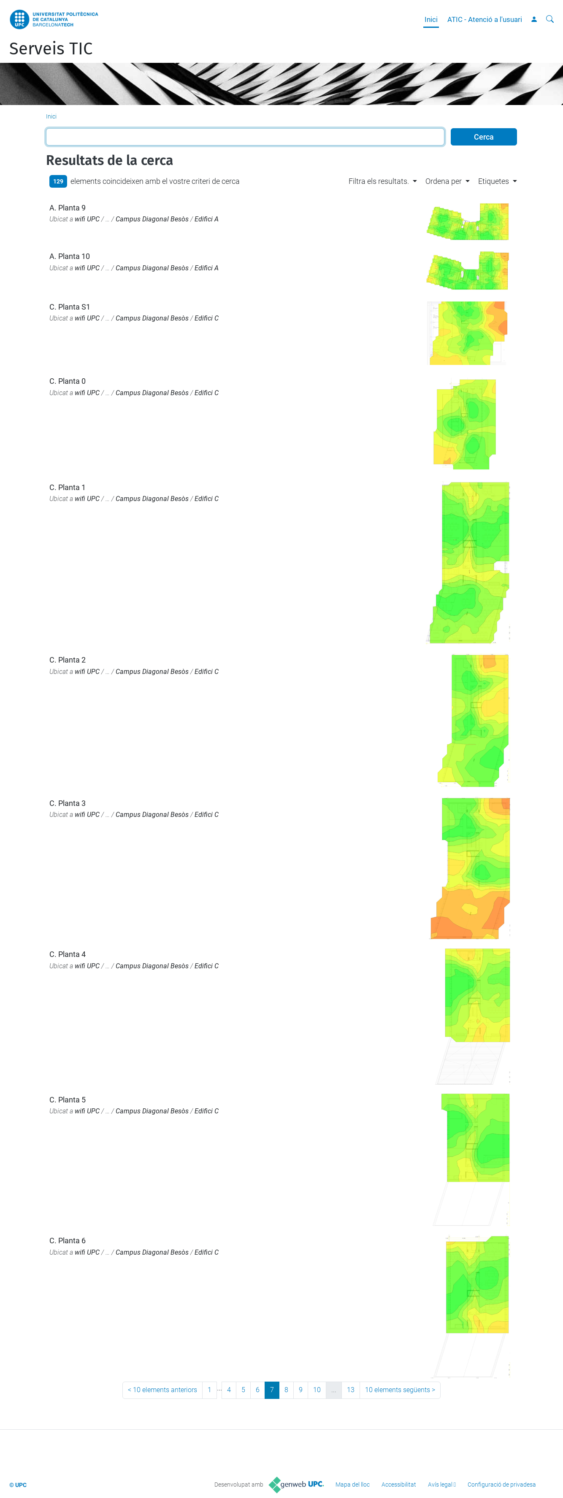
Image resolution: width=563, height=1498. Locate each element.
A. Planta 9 (67, 207)
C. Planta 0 (67, 381)
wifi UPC (87, 219)
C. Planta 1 (67, 487)
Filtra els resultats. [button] (379, 181)
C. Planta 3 (67, 803)
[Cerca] (550, 19)
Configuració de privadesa (502, 1484)
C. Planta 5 (67, 1099)
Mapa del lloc (353, 1484)
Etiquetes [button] (493, 181)
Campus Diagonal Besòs (152, 219)
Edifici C (207, 318)
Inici (431, 19)
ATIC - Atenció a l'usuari (484, 19)
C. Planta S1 (69, 306)
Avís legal (440, 1484)
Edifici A (207, 219)
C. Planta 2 (67, 659)
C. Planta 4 (67, 954)
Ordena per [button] (443, 181)
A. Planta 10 (69, 256)
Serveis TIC (50, 49)
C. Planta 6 (67, 1240)
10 (317, 1390)
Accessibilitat (399, 1484)
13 (351, 1390)
